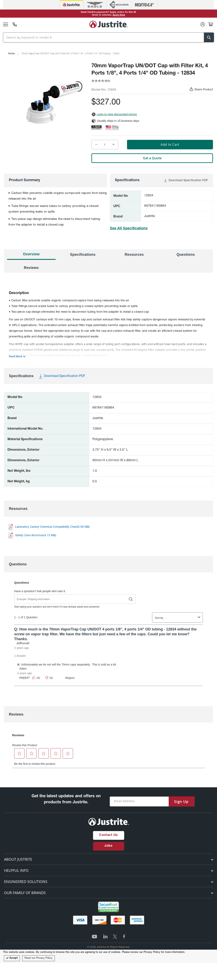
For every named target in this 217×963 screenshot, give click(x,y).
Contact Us (108, 835)
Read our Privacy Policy (38, 958)
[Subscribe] (181, 801)
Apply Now (119, 15)
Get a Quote (152, 158)
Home (11, 53)
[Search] (209, 37)
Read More (15, 356)
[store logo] (108, 24)
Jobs (108, 846)
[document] (108, 956)
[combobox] (107, 37)
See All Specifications (129, 228)
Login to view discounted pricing (114, 114)
